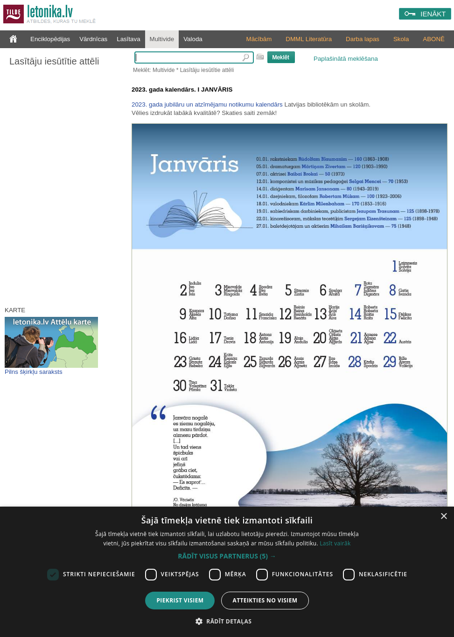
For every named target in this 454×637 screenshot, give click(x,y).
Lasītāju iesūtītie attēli (54, 61)
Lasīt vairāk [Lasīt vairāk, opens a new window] (335, 543)
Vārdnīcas (93, 39)
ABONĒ (434, 39)
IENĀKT (433, 14)
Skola (401, 39)
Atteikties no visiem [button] (264, 600)
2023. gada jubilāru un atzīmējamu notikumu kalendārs (207, 104)
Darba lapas (362, 39)
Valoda (193, 39)
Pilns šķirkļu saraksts (34, 371)
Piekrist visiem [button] (179, 600)
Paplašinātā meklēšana (346, 58)
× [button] (443, 516)
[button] (227, 556)
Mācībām (259, 39)
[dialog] (227, 572)
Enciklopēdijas (50, 39)
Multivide (162, 39)
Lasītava (128, 39)
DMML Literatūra (309, 39)
